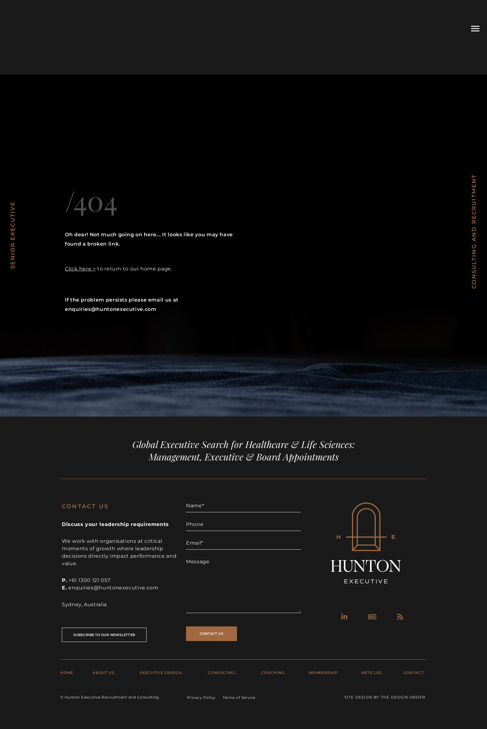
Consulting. (222, 672)
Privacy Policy (201, 697)
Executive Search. (161, 672)
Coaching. (273, 672)
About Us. (104, 672)
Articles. (372, 672)
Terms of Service (239, 697)
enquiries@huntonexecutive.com (113, 588)
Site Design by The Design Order (385, 697)
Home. (67, 672)
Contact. (414, 672)
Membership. (324, 672)
